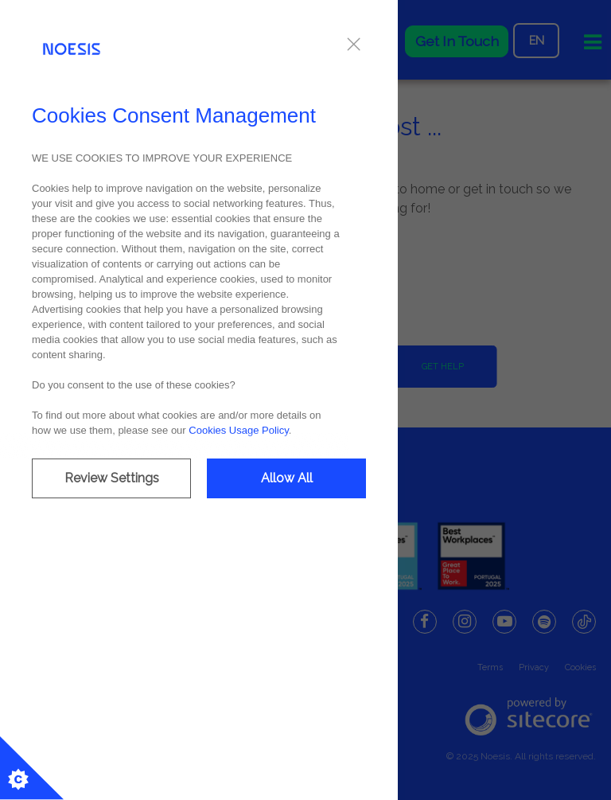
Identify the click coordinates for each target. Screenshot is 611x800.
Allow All (287, 478)
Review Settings (111, 478)
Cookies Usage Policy (238, 430)
